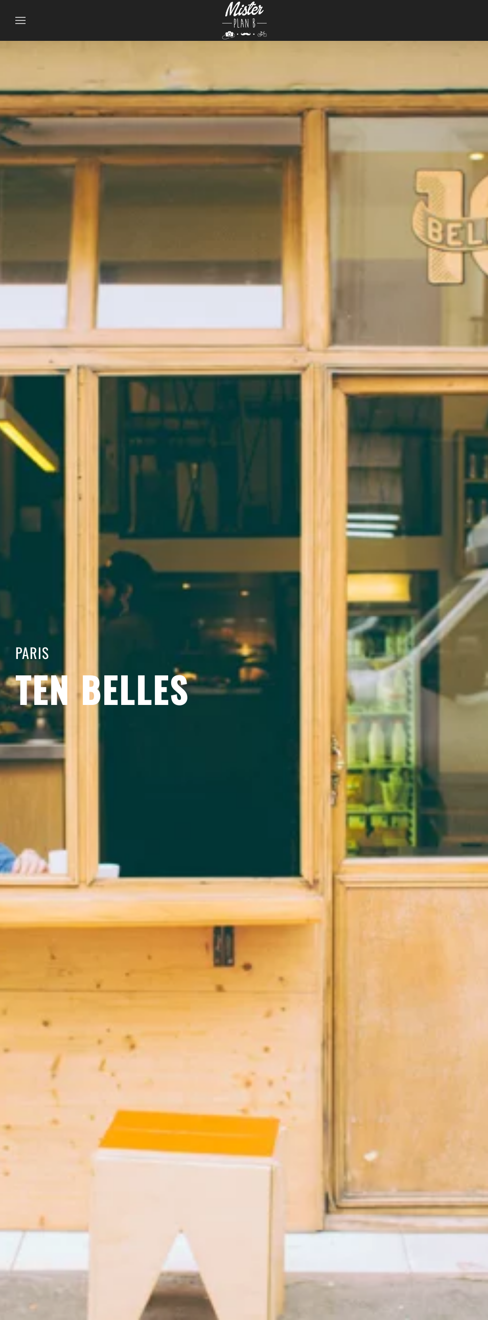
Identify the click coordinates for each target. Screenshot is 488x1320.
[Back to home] (244, 20)
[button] (20, 20)
